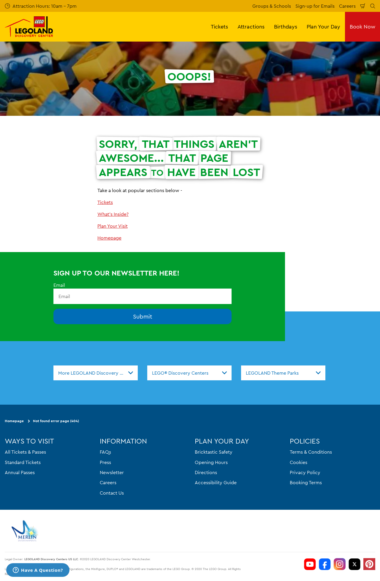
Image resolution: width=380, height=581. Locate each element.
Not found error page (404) (56, 421)
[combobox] (95, 372)
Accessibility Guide (216, 482)
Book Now (362, 26)
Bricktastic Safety (213, 452)
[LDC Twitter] (354, 564)
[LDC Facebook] (325, 564)
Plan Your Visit (112, 226)
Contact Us (112, 492)
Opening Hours (211, 462)
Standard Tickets (23, 462)
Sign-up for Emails (315, 6)
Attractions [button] (251, 26)
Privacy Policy (305, 472)
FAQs (105, 452)
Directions (206, 472)
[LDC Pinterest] (369, 564)
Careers (347, 6)
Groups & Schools (271, 6)
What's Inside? (113, 214)
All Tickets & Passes (25, 452)
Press (105, 462)
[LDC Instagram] (340, 564)
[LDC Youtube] (310, 564)
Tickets (105, 202)
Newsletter (112, 472)
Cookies (298, 462)
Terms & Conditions (311, 452)
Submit (142, 316)
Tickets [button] (219, 26)
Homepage (109, 238)
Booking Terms (306, 482)
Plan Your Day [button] (323, 26)
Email (59, 285)
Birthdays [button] (285, 26)
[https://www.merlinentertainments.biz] (26, 531)
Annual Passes (20, 472)
